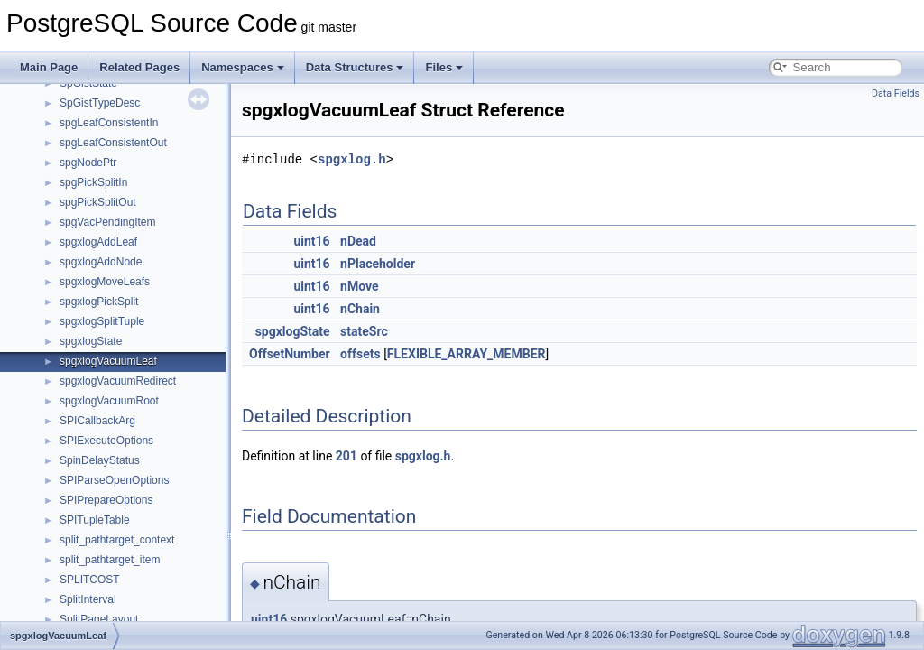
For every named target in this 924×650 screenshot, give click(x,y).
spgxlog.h (352, 159)
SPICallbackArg (97, 420)
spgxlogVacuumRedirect (118, 381)
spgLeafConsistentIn (109, 122)
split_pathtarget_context (117, 540)
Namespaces (242, 67)
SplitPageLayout (99, 619)
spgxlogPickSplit (99, 301)
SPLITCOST (90, 579)
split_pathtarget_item (110, 559)
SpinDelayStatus (100, 460)
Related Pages (139, 67)
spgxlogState (91, 341)
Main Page (49, 67)
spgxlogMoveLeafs (105, 281)
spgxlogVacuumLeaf (108, 361)
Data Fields (895, 93)
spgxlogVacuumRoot (109, 401)
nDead (358, 241)
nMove (359, 286)
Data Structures (355, 67)
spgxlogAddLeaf (98, 242)
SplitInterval (88, 599)
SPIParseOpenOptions (114, 480)
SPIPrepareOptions (106, 500)
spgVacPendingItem (108, 222)
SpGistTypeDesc (100, 103)
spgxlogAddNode (101, 261)
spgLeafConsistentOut (113, 142)
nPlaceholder (377, 263)
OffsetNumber (289, 354)
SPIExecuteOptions (106, 440)
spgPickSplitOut (98, 202)
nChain (360, 309)
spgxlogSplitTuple (102, 321)
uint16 (311, 241)
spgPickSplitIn (93, 182)
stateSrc (364, 331)
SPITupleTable (95, 520)
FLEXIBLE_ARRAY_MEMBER (466, 354)
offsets (360, 354)
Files (444, 67)
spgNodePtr (88, 162)
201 (346, 456)
